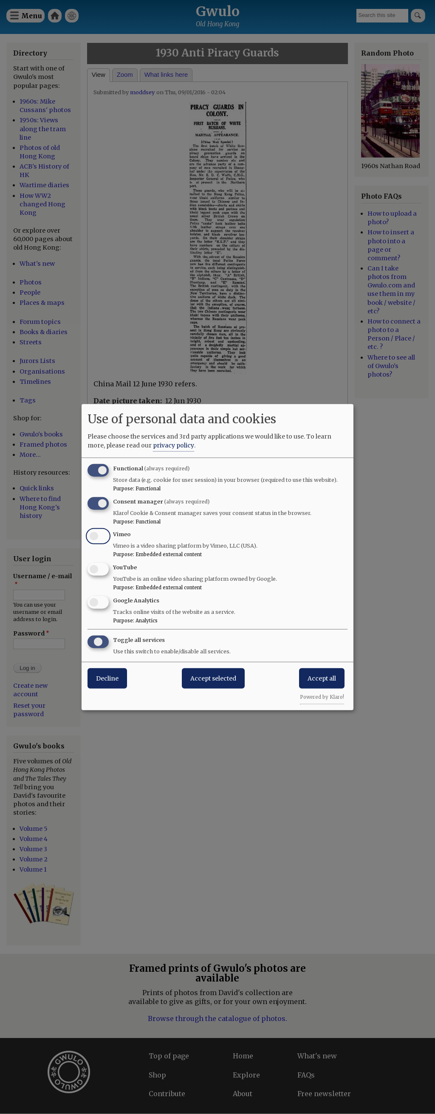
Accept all (322, 678)
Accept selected (213, 678)
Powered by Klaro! (322, 697)
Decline (107, 678)
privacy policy (173, 445)
